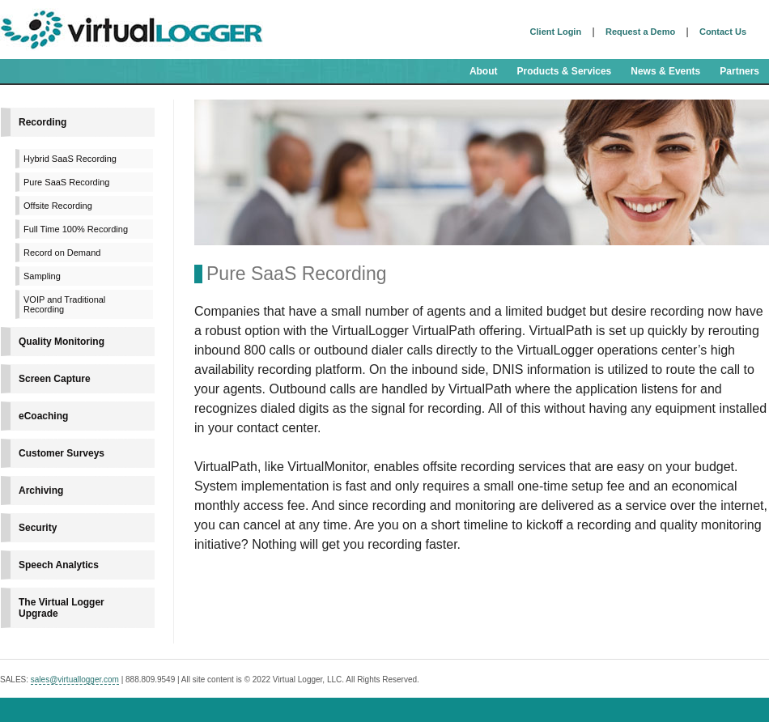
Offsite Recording (57, 205)
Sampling (42, 276)
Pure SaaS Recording (66, 182)
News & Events (665, 71)
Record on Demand (61, 252)
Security (38, 527)
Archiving (41, 490)
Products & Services (564, 71)
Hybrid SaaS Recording (70, 159)
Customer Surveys (61, 453)
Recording (42, 122)
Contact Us (722, 31)
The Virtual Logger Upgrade (61, 608)
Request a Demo (640, 31)
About (483, 71)
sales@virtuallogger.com (75, 679)
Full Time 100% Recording (75, 229)
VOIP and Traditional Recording (64, 304)
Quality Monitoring (61, 341)
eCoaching (43, 416)
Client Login (556, 31)
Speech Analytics (59, 565)
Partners (739, 71)
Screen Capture (55, 378)
